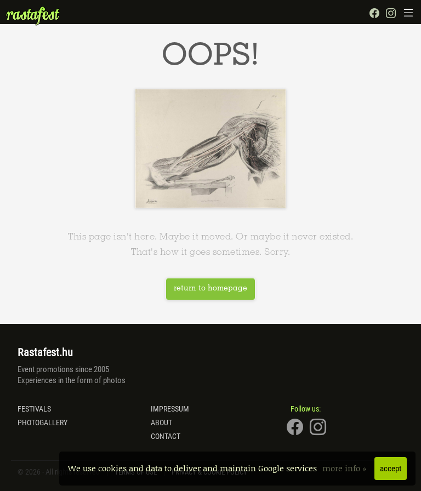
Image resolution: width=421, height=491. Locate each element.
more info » (345, 468)
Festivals (34, 408)
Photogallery (42, 422)
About (161, 422)
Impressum (170, 408)
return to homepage (210, 289)
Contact (165, 436)
